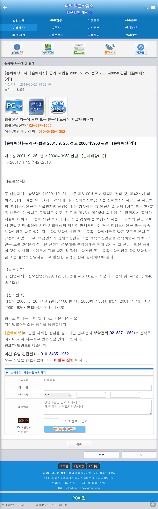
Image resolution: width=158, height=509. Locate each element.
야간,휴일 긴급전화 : (35, 131)
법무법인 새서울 (79, 12)
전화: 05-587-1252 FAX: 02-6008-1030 (79, 483)
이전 (101, 454)
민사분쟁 (94, 28)
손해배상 (19, 28)
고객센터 (94, 35)
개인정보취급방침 (105, 473)
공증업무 (56, 20)
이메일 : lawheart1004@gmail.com (79, 488)
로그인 (64, 466)
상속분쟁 (131, 20)
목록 (79, 444)
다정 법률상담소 (79, 6)
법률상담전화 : (28, 125)
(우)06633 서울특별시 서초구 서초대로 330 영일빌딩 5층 (79, 478)
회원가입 (78, 466)
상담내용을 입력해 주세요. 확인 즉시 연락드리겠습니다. (98, 407)
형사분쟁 (131, 28)
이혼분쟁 (94, 20)
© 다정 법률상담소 (80, 473)
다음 (139, 454)
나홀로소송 (56, 35)
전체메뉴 (131, 34)
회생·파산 (18, 35)
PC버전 (93, 466)
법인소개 (19, 20)
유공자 (56, 28)
